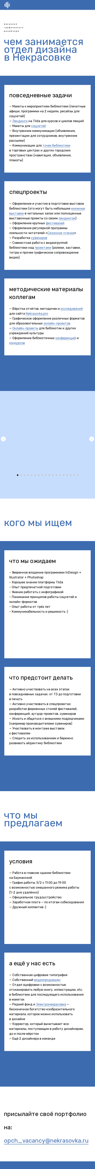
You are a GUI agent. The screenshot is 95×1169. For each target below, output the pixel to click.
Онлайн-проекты (25, 328)
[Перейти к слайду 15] (67, 475)
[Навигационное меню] (89, 5)
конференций (65, 338)
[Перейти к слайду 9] (46, 475)
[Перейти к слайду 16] (70, 475)
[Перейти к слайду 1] (17, 475)
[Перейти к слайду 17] (74, 475)
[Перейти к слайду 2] (21, 475)
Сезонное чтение (60, 233)
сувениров (39, 238)
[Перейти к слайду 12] (56, 475)
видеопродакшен (47, 980)
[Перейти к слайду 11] (53, 475)
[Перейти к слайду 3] (24, 475)
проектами (43, 247)
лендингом (67, 218)
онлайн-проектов (56, 323)
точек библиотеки (56, 145)
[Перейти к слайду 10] (49, 475)
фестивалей (55, 223)
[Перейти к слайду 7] (39, 475)
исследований (72, 309)
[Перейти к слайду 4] (28, 475)
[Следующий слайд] (91, 439)
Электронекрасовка (51, 1004)
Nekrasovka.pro (37, 313)
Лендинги (20, 121)
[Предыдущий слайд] (3, 439)
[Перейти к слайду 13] (60, 475)
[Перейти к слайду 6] (35, 475)
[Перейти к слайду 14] (63, 475)
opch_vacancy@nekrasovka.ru (46, 1140)
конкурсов (17, 343)
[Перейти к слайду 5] (32, 475)
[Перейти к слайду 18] (77, 475)
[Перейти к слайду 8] (42, 475)
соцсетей (38, 126)
